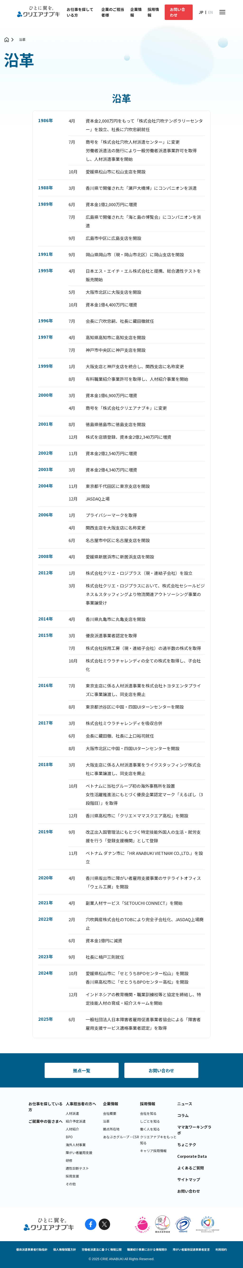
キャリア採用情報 (153, 1150)
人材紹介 (72, 1129)
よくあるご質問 (190, 1168)
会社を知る (148, 1113)
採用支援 (72, 1176)
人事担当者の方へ (81, 1103)
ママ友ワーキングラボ (194, 1130)
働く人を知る (150, 1129)
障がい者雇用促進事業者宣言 (191, 1249)
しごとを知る (150, 1121)
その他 (71, 1184)
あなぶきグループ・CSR (121, 1137)
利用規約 (221, 1249)
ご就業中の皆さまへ (45, 1121)
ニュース (184, 1103)
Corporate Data (192, 1156)
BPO (69, 1137)
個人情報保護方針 (64, 1249)
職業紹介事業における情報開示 (147, 1249)
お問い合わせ (177, 12)
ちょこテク (186, 1144)
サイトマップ (188, 1179)
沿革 (22, 39)
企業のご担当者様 (112, 12)
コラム (183, 1115)
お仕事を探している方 (80, 12)
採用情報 (153, 12)
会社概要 (109, 1113)
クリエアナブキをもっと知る (158, 1140)
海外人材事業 (76, 1144)
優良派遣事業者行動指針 (31, 1249)
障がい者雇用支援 (79, 1152)
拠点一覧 (81, 1070)
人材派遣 (72, 1113)
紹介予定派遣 (76, 1121)
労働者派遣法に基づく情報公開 (102, 1249)
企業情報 (136, 12)
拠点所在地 (111, 1129)
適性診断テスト (77, 1168)
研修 (69, 1160)
